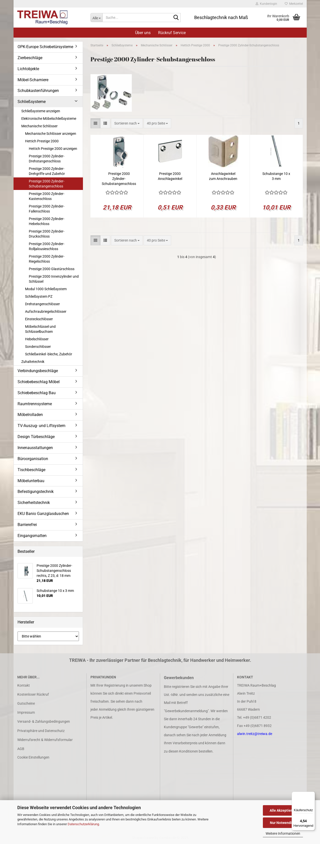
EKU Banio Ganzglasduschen (43, 513)
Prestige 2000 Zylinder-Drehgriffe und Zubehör (47, 171)
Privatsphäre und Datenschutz (41, 731)
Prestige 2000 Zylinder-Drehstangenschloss (46, 158)
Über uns (143, 32)
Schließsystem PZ (38, 296)
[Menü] (312, 795)
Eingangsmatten (32, 535)
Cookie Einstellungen (33, 757)
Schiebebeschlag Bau (37, 392)
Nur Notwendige (283, 823)
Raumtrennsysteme (35, 403)
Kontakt (23, 685)
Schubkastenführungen (38, 90)
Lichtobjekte (28, 68)
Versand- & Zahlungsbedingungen (43, 721)
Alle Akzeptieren (283, 810)
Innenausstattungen (35, 447)
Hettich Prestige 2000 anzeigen (53, 149)
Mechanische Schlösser (39, 126)
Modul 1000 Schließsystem (46, 289)
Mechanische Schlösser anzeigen (50, 134)
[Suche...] (96, 17)
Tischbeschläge (31, 469)
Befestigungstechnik (36, 491)
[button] (95, 123)
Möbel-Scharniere (33, 79)
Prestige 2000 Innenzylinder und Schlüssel (54, 278)
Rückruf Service (172, 32)
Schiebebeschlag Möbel (39, 381)
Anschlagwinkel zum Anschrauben (223, 176)
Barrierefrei (27, 524)
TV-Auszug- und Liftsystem (41, 425)
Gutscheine (26, 703)
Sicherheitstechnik (34, 502)
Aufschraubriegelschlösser (45, 311)
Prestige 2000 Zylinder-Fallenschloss (46, 208)
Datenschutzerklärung (83, 824)
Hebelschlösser (37, 339)
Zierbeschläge (30, 57)
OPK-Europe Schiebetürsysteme (45, 46)
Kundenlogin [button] (266, 4)
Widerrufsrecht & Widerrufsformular (45, 740)
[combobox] (127, 123)
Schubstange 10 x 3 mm (276, 176)
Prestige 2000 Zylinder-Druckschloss (46, 233)
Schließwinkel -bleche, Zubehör (48, 354)
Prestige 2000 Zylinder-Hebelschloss (46, 221)
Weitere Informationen (283, 833)
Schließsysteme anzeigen (40, 111)
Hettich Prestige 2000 (42, 141)
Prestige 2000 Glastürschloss (51, 269)
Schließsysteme (32, 101)
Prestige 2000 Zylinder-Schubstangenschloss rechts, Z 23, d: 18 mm (119, 179)
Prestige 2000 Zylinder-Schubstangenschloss (46, 183)
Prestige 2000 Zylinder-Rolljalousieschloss (46, 246)
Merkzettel (294, 4)
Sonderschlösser (38, 347)
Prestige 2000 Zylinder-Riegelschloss (46, 258)
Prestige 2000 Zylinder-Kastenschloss (46, 196)
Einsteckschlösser (39, 319)
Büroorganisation (33, 458)
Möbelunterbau (31, 480)
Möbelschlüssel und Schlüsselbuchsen (40, 329)
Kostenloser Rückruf (33, 694)
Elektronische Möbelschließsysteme (48, 119)
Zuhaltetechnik (32, 362)
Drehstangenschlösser (42, 304)
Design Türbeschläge (36, 436)
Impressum (26, 712)
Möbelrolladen (30, 414)
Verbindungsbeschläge (38, 370)
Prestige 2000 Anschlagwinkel (170, 176)
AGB (20, 749)
